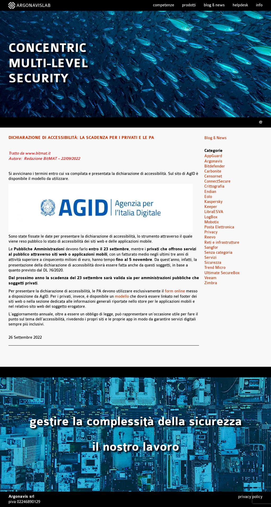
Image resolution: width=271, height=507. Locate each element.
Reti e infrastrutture (221, 242)
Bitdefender (214, 166)
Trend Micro (214, 267)
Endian (210, 191)
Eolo (208, 196)
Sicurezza (212, 262)
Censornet (213, 176)
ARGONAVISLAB (33, 5)
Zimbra (210, 283)
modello (122, 296)
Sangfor (211, 247)
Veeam (210, 278)
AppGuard (213, 156)
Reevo (209, 237)
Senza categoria (218, 252)
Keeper (210, 207)
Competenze (163, 5)
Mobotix (211, 222)
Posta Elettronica (219, 227)
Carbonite (212, 171)
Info (259, 5)
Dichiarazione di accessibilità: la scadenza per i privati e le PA (81, 137)
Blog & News (214, 5)
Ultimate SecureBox (222, 273)
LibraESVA (213, 212)
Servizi (210, 257)
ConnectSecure (217, 181)
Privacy (211, 232)
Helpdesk (240, 5)
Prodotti (189, 5)
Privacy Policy (250, 497)
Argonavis (213, 161)
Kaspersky (213, 202)
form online (175, 291)
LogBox (211, 217)
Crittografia (214, 186)
